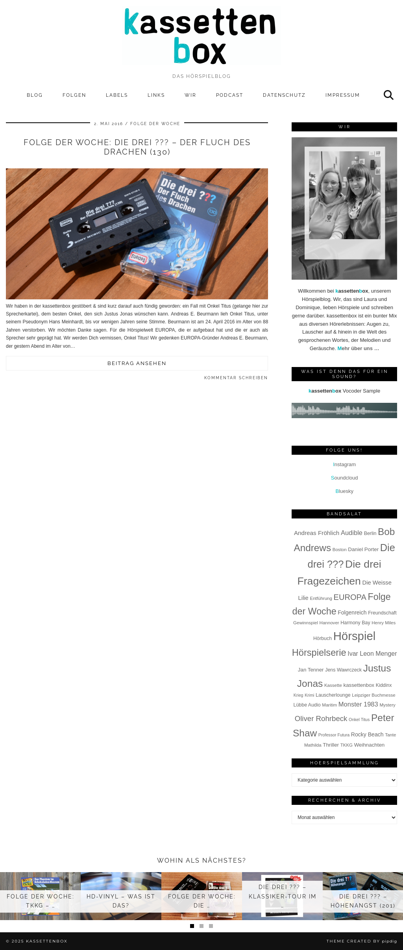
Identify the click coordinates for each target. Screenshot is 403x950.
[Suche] (389, 95)
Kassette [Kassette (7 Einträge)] (333, 685)
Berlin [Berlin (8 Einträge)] (370, 533)
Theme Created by (362, 941)
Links (156, 95)
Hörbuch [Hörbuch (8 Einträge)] (322, 638)
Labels (117, 95)
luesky (344, 491)
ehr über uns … (358, 348)
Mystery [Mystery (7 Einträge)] (387, 705)
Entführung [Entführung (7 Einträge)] (321, 598)
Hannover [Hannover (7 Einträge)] (329, 622)
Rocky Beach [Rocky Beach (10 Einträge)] (367, 734)
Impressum (342, 95)
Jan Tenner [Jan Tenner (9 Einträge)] (311, 670)
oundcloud (344, 478)
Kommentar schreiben (236, 378)
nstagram (344, 464)
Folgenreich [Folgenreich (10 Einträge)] (352, 612)
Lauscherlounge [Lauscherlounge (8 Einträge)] (333, 695)
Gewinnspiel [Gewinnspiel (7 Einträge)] (305, 622)
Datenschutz (284, 95)
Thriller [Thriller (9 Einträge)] (331, 745)
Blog (35, 95)
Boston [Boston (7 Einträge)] (340, 549)
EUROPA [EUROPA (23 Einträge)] (350, 597)
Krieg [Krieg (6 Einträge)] (298, 695)
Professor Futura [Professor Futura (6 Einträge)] (333, 734)
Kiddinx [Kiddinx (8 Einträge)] (384, 685)
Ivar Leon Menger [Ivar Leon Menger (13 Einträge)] (372, 653)
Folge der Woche (155, 124)
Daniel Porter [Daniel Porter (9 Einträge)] (363, 549)
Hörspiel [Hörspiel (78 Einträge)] (354, 635)
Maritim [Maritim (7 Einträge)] (329, 705)
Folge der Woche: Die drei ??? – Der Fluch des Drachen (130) (137, 147)
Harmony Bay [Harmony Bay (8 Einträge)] (355, 622)
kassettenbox (47, 941)
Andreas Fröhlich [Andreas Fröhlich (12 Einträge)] (316, 532)
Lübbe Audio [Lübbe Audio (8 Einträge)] (306, 705)
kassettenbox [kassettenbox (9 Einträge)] (358, 685)
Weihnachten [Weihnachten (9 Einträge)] (369, 745)
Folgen (74, 95)
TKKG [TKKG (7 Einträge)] (346, 745)
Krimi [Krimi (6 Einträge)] (309, 695)
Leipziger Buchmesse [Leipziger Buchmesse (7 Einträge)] (373, 695)
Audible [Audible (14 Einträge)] (351, 533)
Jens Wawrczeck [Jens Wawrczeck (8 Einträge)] (343, 670)
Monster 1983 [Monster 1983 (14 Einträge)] (358, 704)
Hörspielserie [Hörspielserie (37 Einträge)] (319, 652)
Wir (190, 95)
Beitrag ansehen (136, 363)
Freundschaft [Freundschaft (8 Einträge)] (382, 613)
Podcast (229, 95)
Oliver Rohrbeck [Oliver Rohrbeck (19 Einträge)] (321, 718)
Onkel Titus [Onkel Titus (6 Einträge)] (359, 719)
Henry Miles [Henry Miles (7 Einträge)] (384, 622)
